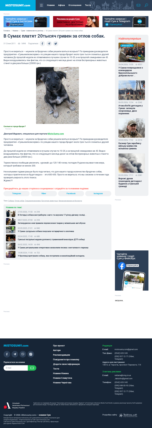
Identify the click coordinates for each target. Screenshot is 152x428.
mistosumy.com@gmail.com (126, 349)
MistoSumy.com (56, 133)
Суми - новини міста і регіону (32, 31)
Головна (7, 31)
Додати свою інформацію (66, 364)
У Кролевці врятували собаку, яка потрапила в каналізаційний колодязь (51, 256)
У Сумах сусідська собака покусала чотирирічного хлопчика (46, 231)
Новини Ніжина (61, 373)
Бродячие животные (50, 201)
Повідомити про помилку (66, 359)
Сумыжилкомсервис (33, 201)
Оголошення (74, 5)
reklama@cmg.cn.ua (123, 375)
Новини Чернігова (62, 382)
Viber (43, 193)
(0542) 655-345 (121, 353)
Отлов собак (19, 201)
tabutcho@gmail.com (123, 378)
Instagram (98, 193)
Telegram (16, 193)
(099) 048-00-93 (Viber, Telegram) (124, 386)
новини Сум (45, 415)
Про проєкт (59, 345)
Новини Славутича (62, 378)
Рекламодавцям (61, 355)
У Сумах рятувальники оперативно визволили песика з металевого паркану (53, 248)
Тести (88, 5)
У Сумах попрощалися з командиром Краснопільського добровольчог (131, 71)
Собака (11, 201)
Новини (51, 5)
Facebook (71, 193)
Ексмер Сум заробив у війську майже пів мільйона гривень (130, 146)
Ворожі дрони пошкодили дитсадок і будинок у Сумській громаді (130, 182)
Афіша (61, 5)
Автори (57, 350)
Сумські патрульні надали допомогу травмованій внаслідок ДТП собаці (51, 239)
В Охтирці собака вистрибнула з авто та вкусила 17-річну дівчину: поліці (52, 215)
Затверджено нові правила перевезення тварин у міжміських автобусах (51, 223)
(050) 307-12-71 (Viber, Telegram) (124, 357)
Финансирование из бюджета (70, 201)
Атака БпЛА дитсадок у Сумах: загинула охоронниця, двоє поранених (131, 109)
